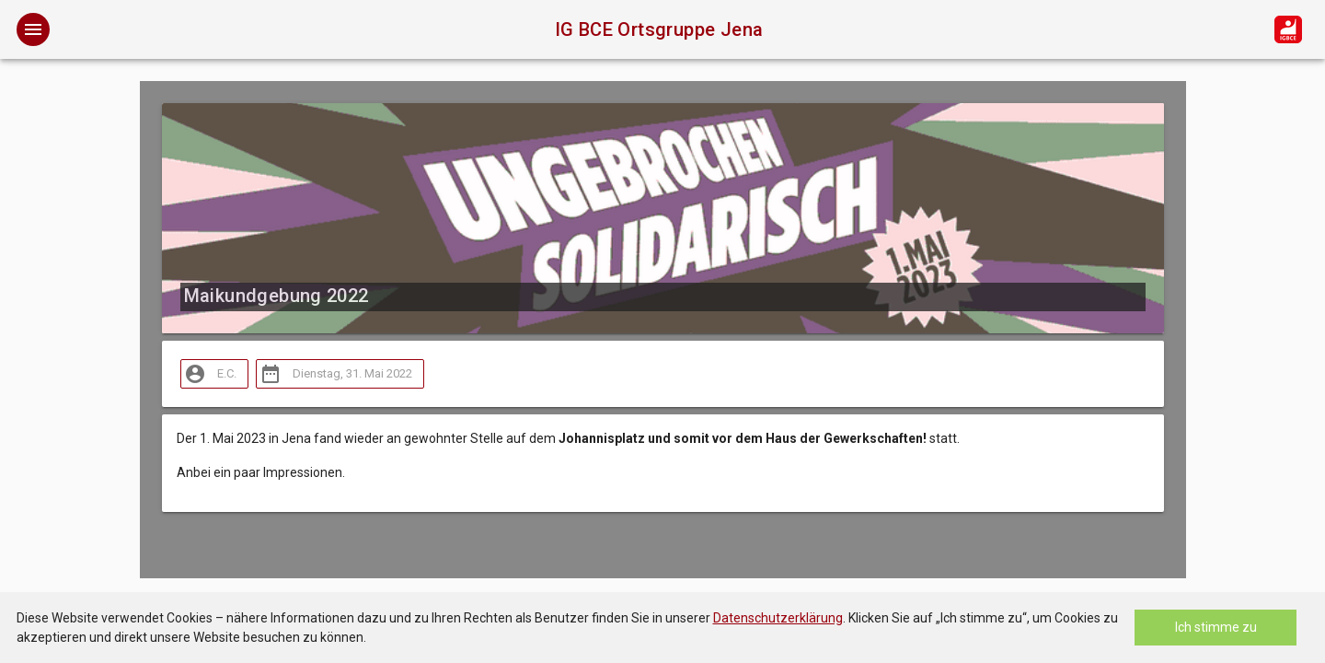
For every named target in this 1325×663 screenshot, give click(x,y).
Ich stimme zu (1216, 627)
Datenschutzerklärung (778, 618)
